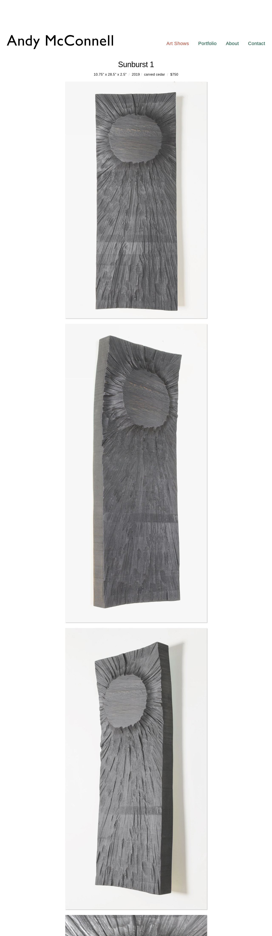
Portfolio (207, 43)
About (232, 43)
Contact (256, 43)
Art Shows (177, 43)
